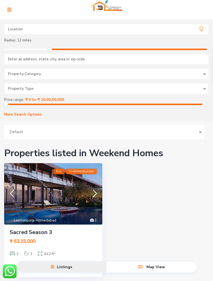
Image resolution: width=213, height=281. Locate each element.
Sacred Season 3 (31, 232)
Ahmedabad (46, 220)
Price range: (14, 100)
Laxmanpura (24, 220)
